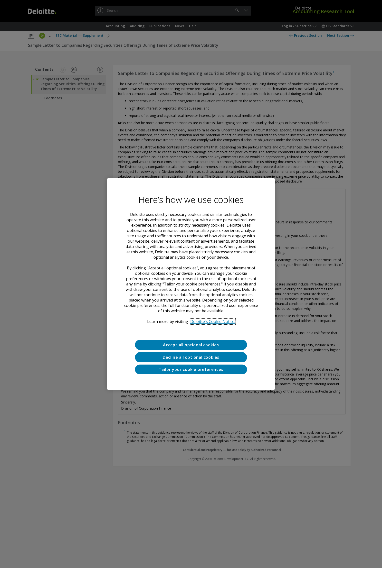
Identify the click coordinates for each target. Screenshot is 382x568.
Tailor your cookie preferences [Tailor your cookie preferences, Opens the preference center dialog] (191, 369)
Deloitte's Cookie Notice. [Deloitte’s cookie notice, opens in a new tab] (212, 321)
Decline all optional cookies (191, 357)
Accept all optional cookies (191, 345)
